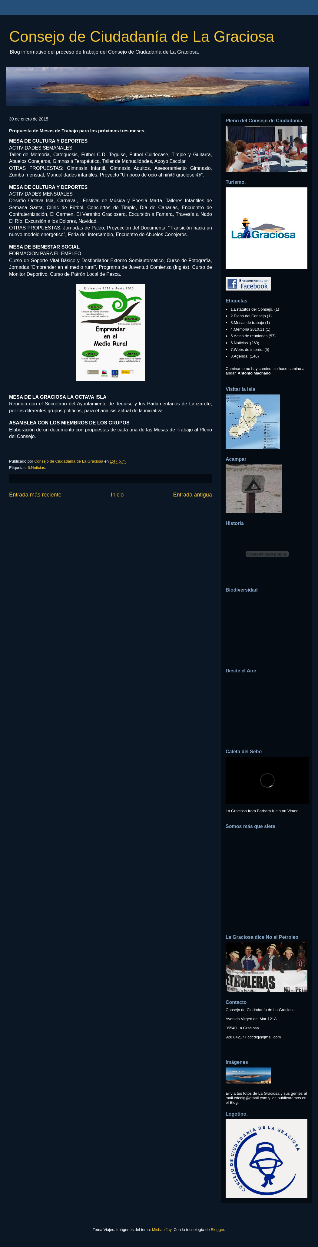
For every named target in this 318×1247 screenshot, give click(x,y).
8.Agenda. (239, 356)
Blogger (217, 1229)
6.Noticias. (37, 467)
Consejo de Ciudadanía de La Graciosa (141, 36)
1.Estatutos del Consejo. (251, 309)
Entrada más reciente (35, 495)
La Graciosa (236, 811)
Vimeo (293, 811)
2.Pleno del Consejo (248, 316)
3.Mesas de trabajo (247, 322)
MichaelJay (161, 1229)
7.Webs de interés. (246, 349)
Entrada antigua (192, 495)
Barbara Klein (269, 811)
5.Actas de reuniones (248, 336)
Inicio (117, 495)
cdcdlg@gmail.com (264, 1037)
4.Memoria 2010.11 (247, 329)
